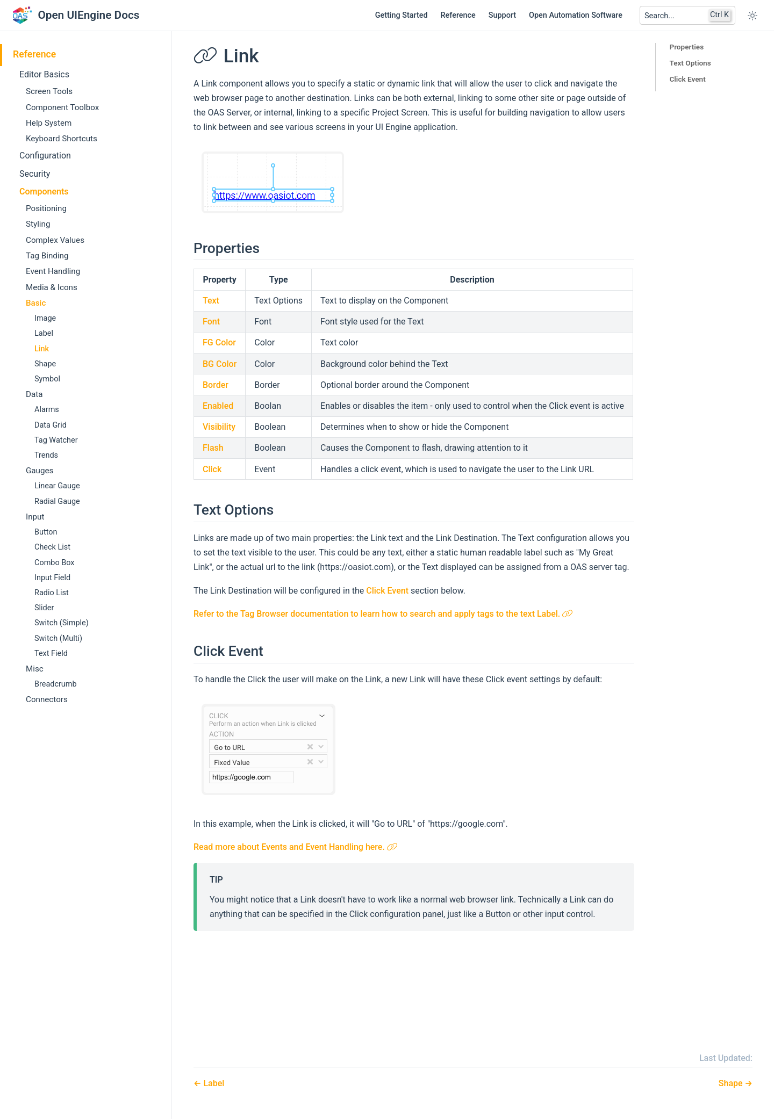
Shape (45, 364)
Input (35, 517)
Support (502, 15)
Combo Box (54, 562)
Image (45, 318)
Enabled (218, 406)
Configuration (45, 155)
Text (211, 300)
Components (44, 191)
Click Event (687, 79)
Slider (44, 607)
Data (34, 394)
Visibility (219, 427)
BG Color (219, 364)
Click (212, 469)
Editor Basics (44, 74)
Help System (48, 123)
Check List (52, 547)
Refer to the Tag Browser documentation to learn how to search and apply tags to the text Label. (383, 614)
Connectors (47, 699)
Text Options (690, 63)
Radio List (51, 592)
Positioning (46, 208)
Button (45, 532)
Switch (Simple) (61, 622)
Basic (36, 303)
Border (215, 385)
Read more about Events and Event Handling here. (296, 847)
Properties (686, 46)
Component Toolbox (62, 107)
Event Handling (53, 271)
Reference (458, 15)
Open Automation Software (575, 15)
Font (211, 321)
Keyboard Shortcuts (61, 138)
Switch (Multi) (58, 638)
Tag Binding (47, 256)
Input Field (52, 577)
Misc (35, 669)
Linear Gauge (57, 485)
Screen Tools (49, 91)
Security (34, 174)
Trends (46, 455)
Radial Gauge (57, 501)
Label (43, 333)
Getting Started (401, 15)
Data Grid (50, 425)
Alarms (46, 409)
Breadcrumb (55, 684)
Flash (213, 448)
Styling (38, 224)
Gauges (39, 470)
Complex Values (55, 240)
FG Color (219, 342)
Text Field (51, 653)
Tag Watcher (56, 440)
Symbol (47, 379)
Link (41, 348)
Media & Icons (51, 287)
